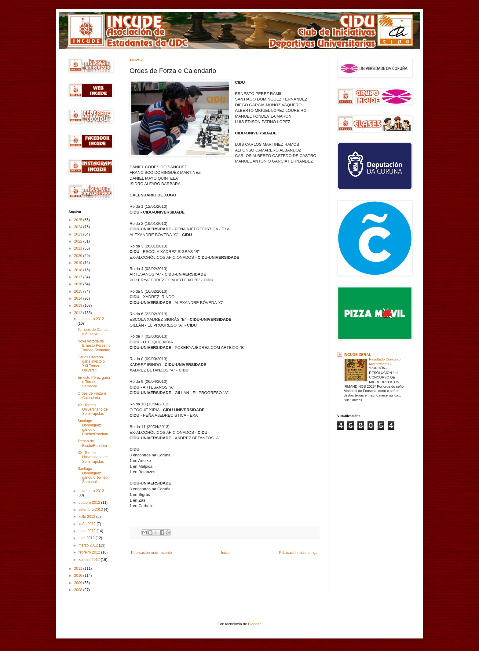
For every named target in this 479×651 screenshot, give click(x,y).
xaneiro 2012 (90, 560)
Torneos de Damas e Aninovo (93, 331)
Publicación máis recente (151, 552)
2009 (78, 583)
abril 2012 (87, 538)
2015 (78, 291)
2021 (78, 248)
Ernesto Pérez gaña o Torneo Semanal (94, 382)
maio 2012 (88, 531)
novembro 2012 (91, 491)
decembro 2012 (91, 319)
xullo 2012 (87, 516)
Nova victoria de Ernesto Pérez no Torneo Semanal (94, 345)
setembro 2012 (91, 509)
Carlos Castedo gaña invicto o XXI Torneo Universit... (91, 363)
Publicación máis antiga (298, 552)
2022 (78, 241)
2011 (78, 568)
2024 (78, 227)
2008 (78, 590)
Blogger (254, 624)
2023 (78, 234)
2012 (78, 313)
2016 (78, 284)
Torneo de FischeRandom (92, 443)
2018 (78, 270)
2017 (78, 277)
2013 (78, 305)
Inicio (225, 552)
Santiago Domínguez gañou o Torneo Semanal (93, 475)
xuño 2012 (88, 524)
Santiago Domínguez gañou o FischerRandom (93, 427)
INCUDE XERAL (357, 355)
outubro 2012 (90, 502)
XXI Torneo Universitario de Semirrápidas (93, 409)
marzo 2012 (89, 545)
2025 (78, 220)
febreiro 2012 (90, 552)
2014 (78, 298)
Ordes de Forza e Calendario (92, 395)
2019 (78, 263)
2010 (78, 575)
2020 (78, 256)
